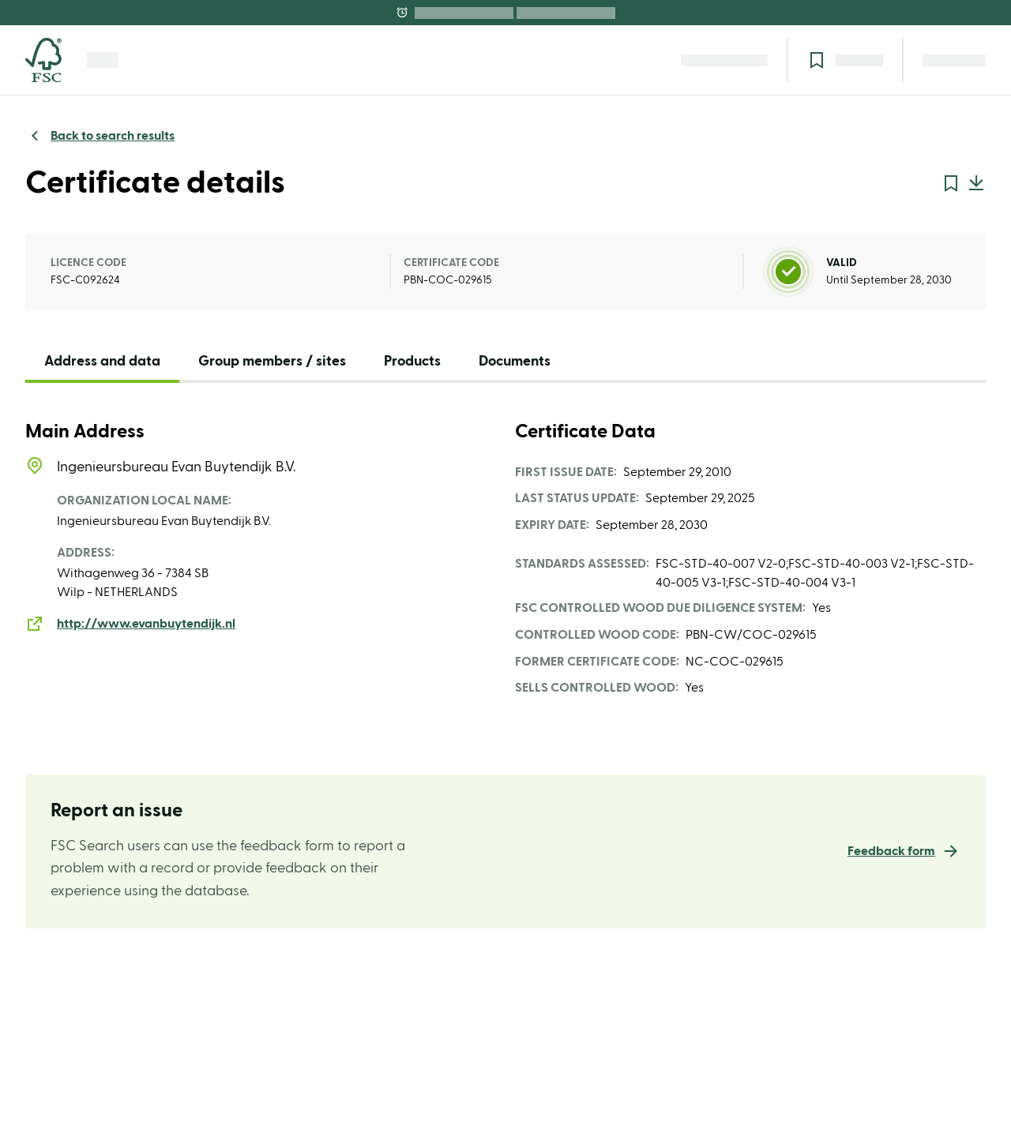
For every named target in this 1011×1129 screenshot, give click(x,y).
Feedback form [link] (891, 851)
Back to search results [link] (113, 135)
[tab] (102, 365)
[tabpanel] (505, 560)
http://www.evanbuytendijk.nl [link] (146, 623)
